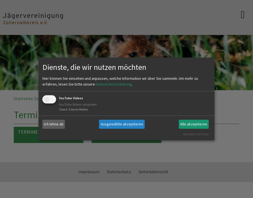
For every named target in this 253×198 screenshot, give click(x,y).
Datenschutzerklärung (114, 84)
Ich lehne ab (54, 124)
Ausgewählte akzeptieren (122, 124)
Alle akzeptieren (193, 124)
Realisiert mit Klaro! (195, 134)
